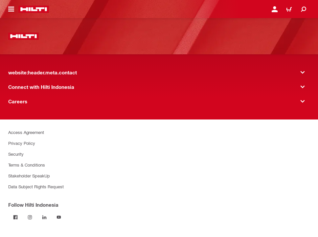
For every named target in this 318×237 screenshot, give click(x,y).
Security (16, 153)
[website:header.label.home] (33, 9)
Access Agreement (26, 132)
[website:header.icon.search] (303, 9)
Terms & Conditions (26, 164)
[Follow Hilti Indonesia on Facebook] (15, 217)
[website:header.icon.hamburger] (11, 9)
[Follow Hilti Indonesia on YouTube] (59, 217)
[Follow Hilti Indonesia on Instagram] (30, 217)
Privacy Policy (21, 143)
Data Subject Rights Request (36, 186)
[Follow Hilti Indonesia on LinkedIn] (44, 217)
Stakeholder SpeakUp (29, 175)
